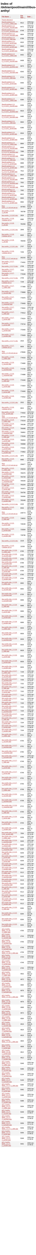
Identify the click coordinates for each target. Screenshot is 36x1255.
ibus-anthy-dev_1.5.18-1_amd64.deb (9, 667)
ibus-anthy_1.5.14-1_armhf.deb (8, 440)
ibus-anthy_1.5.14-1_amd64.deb (8, 452)
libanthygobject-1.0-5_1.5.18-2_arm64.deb (9, 88)
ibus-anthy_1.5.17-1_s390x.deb (8, 286)
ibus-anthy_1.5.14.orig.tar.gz (9, 416)
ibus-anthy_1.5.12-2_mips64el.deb (8, 480)
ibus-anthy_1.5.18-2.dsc (10, 229)
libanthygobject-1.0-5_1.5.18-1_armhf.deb (9, 127)
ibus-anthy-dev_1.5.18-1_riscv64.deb (9, 633)
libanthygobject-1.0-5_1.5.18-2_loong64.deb (10, 71)
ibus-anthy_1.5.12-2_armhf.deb (8, 488)
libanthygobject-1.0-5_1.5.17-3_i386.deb (9, 159)
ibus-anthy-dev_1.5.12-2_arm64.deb (9, 899)
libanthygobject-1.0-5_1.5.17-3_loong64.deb (10, 155)
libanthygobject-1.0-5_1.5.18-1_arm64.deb (9, 133)
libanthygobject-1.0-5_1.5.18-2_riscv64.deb (9, 60)
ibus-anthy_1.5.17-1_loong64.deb (8, 308)
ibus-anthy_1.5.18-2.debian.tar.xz (8, 235)
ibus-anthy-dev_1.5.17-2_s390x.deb (9, 703)
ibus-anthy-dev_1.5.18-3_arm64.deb (9, 574)
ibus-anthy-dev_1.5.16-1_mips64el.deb (9, 806)
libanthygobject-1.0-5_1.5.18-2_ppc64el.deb (10, 66)
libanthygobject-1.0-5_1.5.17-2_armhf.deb (9, 194)
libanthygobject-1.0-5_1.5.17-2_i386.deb (9, 190)
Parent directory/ (7, 20)
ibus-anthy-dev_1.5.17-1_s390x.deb (9, 735)
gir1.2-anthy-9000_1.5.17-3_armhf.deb (6, 1089)
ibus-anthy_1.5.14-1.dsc (10, 456)
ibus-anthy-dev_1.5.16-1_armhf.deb (9, 817)
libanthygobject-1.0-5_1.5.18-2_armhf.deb (9, 82)
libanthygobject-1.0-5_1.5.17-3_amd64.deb (9, 171)
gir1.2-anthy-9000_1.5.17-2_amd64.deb (6, 1143)
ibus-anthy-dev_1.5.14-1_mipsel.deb (9, 845)
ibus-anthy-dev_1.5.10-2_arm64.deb (9, 919)
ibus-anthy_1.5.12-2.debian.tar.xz (8, 508)
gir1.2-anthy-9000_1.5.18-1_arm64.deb (6, 1052)
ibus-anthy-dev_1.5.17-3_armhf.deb (9, 691)
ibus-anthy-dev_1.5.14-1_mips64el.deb (9, 849)
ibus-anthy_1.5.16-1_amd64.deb (8, 397)
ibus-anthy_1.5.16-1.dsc (10, 402)
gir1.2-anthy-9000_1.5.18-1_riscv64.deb (6, 1024)
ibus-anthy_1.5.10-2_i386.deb (8, 518)
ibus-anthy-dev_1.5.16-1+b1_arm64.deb (9, 833)
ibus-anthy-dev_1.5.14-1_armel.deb (9, 860)
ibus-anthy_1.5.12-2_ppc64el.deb (8, 473)
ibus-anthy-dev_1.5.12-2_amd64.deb (9, 903)
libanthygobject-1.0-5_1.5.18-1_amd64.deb (9, 138)
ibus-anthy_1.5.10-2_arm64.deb (8, 529)
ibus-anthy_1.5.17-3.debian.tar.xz (8, 270)
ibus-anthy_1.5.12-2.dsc (10, 504)
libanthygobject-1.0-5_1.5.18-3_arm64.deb (9, 46)
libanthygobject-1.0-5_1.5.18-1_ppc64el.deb (10, 110)
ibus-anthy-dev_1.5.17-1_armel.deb (9, 772)
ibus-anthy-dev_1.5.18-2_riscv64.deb (9, 589)
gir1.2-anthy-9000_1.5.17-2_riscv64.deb (6, 1112)
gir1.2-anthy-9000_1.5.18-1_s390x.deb (6, 1018)
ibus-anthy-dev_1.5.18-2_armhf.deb (9, 611)
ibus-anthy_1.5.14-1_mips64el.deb (8, 432)
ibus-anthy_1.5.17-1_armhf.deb (8, 318)
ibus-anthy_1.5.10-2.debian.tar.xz (8, 546)
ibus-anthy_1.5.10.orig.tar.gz (9, 513)
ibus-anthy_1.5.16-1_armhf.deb (8, 385)
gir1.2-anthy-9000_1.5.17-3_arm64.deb (6, 1095)
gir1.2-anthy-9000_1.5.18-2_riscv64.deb (6, 979)
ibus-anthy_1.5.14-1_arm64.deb (8, 448)
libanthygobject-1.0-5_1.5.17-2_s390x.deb (9, 174)
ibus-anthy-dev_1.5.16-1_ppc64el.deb (9, 800)
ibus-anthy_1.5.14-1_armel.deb (8, 444)
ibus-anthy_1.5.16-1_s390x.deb (8, 357)
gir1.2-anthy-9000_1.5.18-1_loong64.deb (7, 1035)
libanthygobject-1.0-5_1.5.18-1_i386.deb (9, 122)
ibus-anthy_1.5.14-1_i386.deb (8, 436)
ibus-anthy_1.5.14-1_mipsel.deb (8, 428)
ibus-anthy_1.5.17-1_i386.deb (8, 313)
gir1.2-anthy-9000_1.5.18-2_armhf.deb (6, 1001)
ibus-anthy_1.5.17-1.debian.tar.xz (8, 346)
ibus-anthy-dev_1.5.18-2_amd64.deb (9, 622)
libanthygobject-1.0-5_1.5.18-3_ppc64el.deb (10, 30)
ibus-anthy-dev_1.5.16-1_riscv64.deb (9, 795)
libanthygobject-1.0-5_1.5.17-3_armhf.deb (9, 163)
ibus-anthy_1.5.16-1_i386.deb (8, 380)
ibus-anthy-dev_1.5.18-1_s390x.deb (9, 628)
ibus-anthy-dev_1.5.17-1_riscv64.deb (9, 740)
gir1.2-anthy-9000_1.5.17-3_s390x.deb (6, 1063)
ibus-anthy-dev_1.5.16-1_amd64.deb (9, 828)
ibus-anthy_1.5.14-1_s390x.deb (8, 420)
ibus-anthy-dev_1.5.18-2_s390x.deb (9, 583)
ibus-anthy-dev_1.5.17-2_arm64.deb (9, 726)
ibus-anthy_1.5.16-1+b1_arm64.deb (8, 413)
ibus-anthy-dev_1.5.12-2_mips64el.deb (9, 884)
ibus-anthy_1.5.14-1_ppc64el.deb (8, 424)
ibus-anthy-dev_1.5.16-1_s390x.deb (9, 789)
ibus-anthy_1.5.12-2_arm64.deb (8, 496)
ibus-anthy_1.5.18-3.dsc (10, 215)
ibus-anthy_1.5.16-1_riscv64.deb (8, 363)
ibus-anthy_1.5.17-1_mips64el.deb (8, 303)
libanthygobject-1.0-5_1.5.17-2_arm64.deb (9, 198)
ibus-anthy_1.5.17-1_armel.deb (8, 324)
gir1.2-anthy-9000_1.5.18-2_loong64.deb (7, 990)
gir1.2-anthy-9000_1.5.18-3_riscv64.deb (6, 936)
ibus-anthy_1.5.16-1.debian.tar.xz (8, 408)
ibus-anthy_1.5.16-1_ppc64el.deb (8, 369)
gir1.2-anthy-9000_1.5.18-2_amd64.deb (6, 1012)
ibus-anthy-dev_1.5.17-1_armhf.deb (9, 767)
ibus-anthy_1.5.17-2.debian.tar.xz (8, 282)
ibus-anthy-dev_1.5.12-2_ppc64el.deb (9, 876)
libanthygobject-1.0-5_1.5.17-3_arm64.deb (9, 167)
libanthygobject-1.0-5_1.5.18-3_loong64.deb (10, 34)
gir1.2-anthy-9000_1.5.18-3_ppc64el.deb (7, 941)
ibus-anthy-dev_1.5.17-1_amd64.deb (9, 783)
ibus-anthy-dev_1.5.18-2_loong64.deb (9, 600)
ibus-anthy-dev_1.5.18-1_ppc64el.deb (9, 639)
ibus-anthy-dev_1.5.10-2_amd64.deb (9, 925)
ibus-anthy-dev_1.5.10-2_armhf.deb (9, 913)
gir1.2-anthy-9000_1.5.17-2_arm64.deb (6, 1138)
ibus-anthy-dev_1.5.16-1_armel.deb (9, 823)
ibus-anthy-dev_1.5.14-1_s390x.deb (9, 837)
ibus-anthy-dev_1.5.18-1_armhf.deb (9, 656)
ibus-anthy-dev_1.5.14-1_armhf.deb (9, 856)
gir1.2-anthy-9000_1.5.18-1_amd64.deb (6, 1057)
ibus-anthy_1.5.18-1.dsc (10, 246)
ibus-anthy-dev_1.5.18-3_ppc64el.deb (9, 559)
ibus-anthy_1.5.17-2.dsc (10, 278)
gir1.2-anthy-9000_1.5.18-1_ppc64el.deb (7, 1029)
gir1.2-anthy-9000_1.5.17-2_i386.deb (10, 1128)
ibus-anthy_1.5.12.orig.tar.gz (9, 464)
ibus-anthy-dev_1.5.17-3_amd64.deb (9, 699)
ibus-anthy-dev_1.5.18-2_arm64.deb (9, 616)
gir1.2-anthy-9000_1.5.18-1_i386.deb (10, 1041)
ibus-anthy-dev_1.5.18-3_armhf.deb (9, 570)
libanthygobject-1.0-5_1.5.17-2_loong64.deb (10, 186)
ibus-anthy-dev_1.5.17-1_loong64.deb (9, 756)
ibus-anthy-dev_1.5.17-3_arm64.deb (9, 695)
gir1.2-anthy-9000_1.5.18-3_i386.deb (10, 952)
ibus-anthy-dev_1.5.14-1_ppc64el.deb (9, 841)
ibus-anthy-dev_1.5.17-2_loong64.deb (9, 714)
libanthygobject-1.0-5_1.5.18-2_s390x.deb (9, 54)
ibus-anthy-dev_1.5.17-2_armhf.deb (9, 722)
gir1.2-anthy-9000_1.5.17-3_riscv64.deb (6, 1068)
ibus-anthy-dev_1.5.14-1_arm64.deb (9, 864)
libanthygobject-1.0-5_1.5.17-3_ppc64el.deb (10, 151)
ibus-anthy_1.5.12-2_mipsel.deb (8, 477)
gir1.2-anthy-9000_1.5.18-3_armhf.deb (6, 956)
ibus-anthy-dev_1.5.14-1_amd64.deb (9, 868)
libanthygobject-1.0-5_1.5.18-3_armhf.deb (9, 42)
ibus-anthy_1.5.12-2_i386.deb (8, 484)
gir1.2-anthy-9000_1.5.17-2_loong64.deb (7, 1123)
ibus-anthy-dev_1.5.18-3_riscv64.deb (9, 555)
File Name (5, 16)
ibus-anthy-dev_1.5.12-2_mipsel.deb (9, 880)
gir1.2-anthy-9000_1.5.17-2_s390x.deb (6, 1106)
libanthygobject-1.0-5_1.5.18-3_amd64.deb (9, 50)
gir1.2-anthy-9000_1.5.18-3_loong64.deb (7, 947)
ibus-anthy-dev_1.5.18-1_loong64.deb (9, 644)
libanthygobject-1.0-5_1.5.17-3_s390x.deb (9, 143)
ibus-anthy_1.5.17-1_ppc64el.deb (8, 298)
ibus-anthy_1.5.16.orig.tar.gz (9, 352)
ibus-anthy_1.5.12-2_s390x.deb (8, 469)
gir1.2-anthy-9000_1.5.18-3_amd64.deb (6, 968)
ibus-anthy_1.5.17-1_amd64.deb (8, 335)
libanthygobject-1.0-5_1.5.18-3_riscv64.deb (9, 26)
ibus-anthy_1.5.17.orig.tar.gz (9, 257)
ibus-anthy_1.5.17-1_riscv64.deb (8, 292)
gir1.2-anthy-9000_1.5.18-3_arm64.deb (6, 962)
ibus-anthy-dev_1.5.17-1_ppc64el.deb (9, 746)
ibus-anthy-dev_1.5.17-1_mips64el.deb (9, 752)
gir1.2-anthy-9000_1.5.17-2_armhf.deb (6, 1132)
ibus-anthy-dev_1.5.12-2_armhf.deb (9, 892)
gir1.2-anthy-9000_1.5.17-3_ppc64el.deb (7, 1074)
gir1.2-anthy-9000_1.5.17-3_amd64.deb (6, 1100)
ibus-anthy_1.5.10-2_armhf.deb (8, 524)
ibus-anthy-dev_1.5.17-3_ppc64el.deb (9, 679)
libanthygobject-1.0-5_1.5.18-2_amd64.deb (9, 94)
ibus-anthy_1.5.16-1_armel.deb (8, 391)
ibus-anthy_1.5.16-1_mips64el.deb (8, 374)
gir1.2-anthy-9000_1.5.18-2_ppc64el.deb (7, 984)
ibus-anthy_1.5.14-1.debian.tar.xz (8, 459)
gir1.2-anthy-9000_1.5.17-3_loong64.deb (7, 1080)
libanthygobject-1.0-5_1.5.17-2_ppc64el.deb (10, 182)
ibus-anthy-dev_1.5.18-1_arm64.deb (9, 661)
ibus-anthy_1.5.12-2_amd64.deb (8, 500)
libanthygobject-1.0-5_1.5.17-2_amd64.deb (9, 202)
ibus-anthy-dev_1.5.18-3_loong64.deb (9, 562)
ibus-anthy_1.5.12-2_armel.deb (8, 492)
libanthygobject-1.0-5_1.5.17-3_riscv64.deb (9, 147)
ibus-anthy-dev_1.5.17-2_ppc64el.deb (9, 711)
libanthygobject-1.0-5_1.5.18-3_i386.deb (9, 38)
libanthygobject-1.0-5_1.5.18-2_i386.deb (9, 77)
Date (29, 16)
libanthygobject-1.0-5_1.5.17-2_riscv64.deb (9, 178)
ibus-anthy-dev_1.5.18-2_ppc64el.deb (9, 594)
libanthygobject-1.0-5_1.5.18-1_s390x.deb (9, 99)
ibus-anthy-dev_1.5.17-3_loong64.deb (9, 683)
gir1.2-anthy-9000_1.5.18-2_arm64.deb (6, 1007)
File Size (21, 16)
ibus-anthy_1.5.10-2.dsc (10, 541)
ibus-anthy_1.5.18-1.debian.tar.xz (8, 252)
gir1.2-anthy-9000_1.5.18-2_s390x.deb (6, 973)
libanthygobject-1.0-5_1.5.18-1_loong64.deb (10, 116)
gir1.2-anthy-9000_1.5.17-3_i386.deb (10, 1085)
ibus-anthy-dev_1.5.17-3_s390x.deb (9, 672)
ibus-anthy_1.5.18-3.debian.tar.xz (8, 219)
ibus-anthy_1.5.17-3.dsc (10, 266)
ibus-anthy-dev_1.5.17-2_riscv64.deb (9, 707)
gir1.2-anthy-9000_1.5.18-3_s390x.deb (6, 930)
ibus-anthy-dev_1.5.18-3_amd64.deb (9, 578)
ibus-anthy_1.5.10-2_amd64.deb (8, 535)
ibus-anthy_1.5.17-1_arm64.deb (8, 329)
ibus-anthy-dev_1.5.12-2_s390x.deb (9, 872)
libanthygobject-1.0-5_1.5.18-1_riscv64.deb (9, 105)
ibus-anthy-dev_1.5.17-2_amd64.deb (9, 730)
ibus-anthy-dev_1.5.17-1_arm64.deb (9, 778)
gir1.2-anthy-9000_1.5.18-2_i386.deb (10, 996)
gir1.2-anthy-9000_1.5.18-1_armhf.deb (6, 1046)
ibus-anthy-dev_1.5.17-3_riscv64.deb (9, 676)
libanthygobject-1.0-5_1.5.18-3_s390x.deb (9, 23)
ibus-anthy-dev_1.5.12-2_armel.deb (9, 895)
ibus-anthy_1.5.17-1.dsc (10, 341)
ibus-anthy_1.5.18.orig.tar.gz (9, 206)
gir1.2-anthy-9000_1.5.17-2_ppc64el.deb (7, 1117)
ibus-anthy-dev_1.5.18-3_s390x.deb (9, 551)
